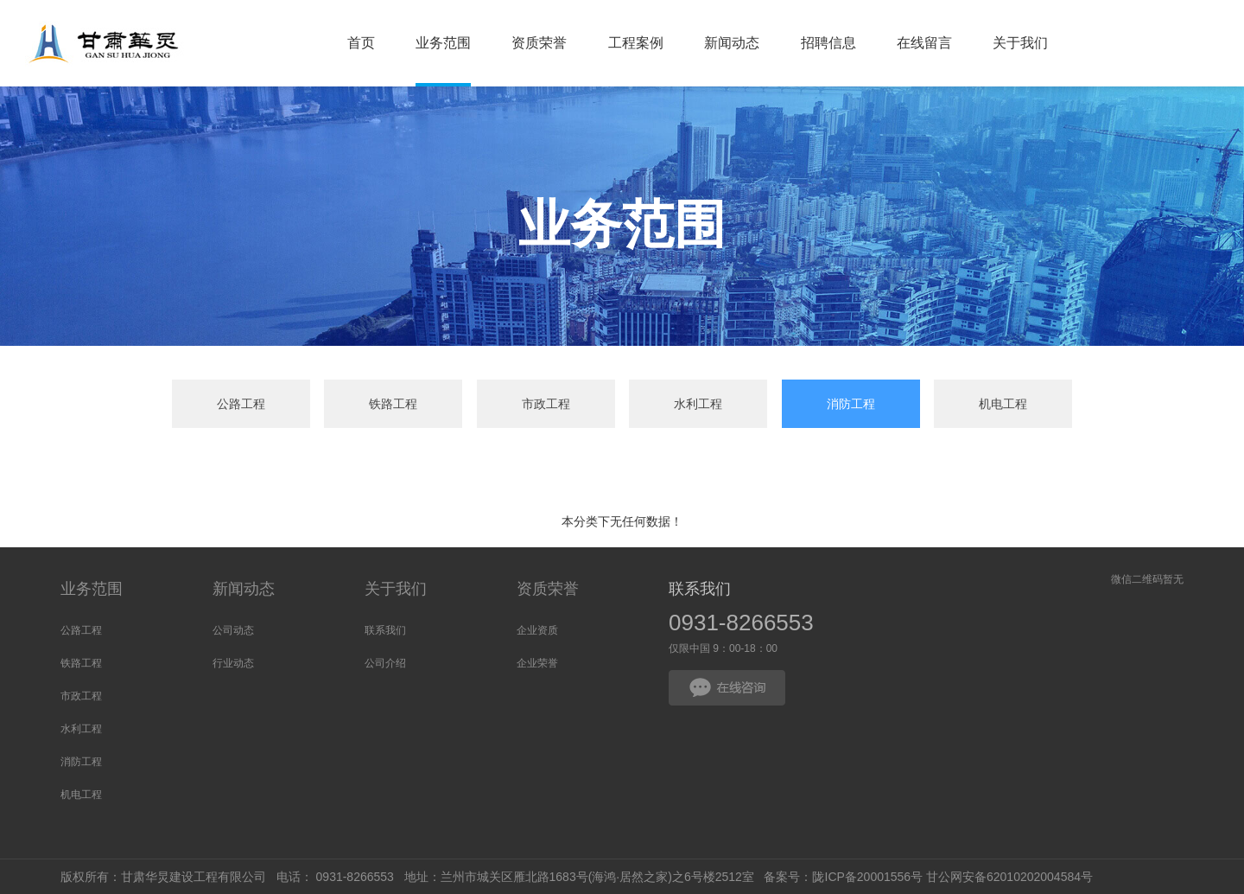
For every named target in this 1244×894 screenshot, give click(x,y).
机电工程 (1003, 404)
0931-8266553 (741, 622)
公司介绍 (385, 663)
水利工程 (698, 404)
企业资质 (537, 630)
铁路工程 (393, 404)
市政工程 (546, 404)
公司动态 (233, 630)
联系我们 (385, 630)
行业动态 (233, 663)
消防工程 (851, 404)
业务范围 (91, 588)
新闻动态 (244, 588)
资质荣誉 (548, 588)
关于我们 (396, 588)
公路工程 (241, 404)
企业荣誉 (537, 663)
